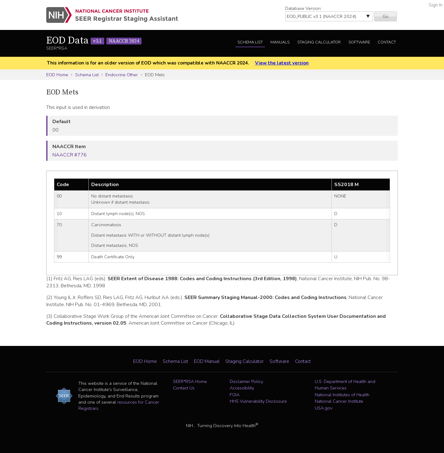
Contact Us (184, 388)
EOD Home (57, 75)
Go (385, 16)
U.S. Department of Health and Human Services (345, 384)
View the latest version (282, 63)
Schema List (250, 42)
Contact (387, 42)
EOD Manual (207, 361)
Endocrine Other (121, 75)
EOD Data (94, 41)
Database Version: (303, 8)
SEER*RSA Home (190, 381)
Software (359, 42)
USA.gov (323, 408)
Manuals (280, 42)
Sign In (435, 5)
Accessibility (242, 388)
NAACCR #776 (69, 155)
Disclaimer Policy (246, 381)
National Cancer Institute (339, 401)
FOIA (235, 395)
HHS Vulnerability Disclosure (258, 401)
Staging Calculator (319, 42)
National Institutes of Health (342, 395)
